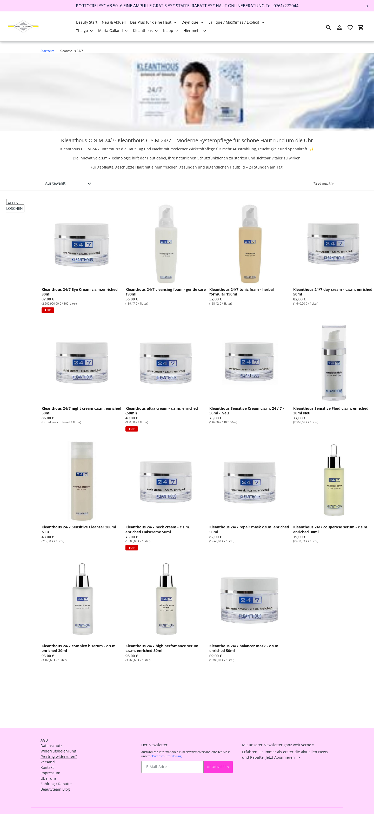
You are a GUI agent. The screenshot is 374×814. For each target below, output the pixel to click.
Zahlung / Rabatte (56, 773)
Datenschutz (51, 735)
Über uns (49, 768)
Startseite (48, 51)
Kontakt (47, 757)
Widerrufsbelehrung (58, 741)
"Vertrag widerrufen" (59, 746)
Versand (48, 752)
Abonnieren (218, 757)
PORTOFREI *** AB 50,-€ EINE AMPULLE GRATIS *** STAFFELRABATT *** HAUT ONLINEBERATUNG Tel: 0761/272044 (187, 6)
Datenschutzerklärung (167, 746)
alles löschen (14, 205)
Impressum (50, 763)
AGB (44, 730)
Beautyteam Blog (55, 779)
